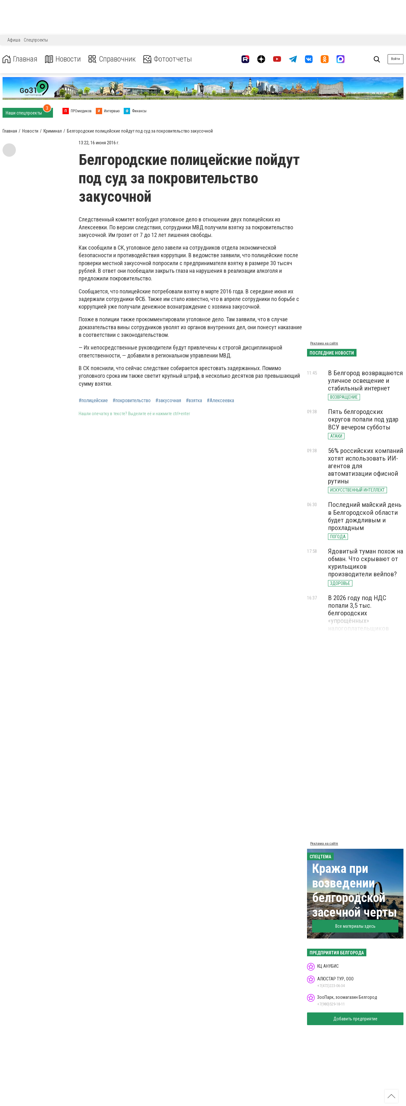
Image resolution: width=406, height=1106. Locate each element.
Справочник (112, 59)
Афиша (13, 40)
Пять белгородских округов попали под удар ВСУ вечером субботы (363, 419)
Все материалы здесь (355, 926)
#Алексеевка (220, 400)
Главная (20, 59)
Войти (395, 59)
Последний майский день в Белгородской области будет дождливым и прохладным (365, 516)
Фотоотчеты (167, 59)
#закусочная (168, 400)
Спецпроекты (36, 40)
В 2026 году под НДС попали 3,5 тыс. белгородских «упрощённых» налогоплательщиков (358, 613)
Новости (63, 59)
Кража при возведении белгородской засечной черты (354, 890)
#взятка (194, 400)
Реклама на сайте (324, 343)
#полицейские (93, 400)
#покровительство (132, 400)
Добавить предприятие (355, 1018)
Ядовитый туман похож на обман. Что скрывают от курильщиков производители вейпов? (365, 562)
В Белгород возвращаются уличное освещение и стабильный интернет (365, 380)
